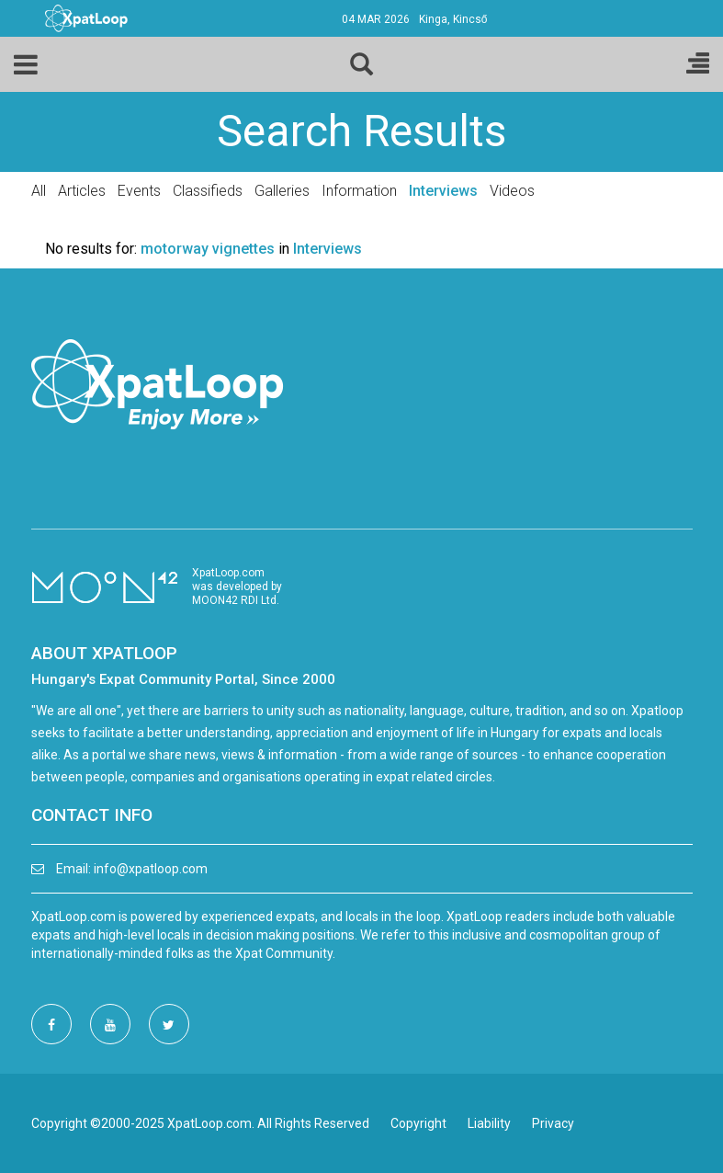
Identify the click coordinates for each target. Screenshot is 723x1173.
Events (139, 190)
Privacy (553, 1123)
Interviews (443, 190)
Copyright (418, 1123)
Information (359, 190)
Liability (489, 1123)
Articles (82, 190)
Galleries (282, 190)
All (38, 190)
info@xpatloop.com (151, 868)
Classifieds (208, 190)
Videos (512, 190)
